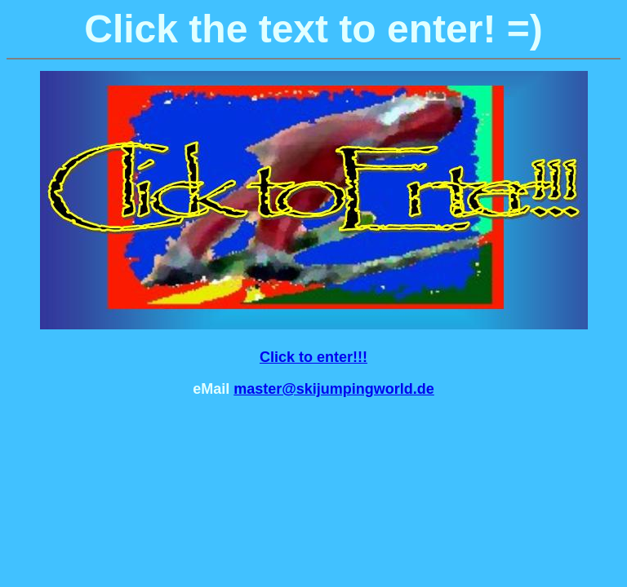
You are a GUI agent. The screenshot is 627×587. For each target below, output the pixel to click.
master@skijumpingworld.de (333, 389)
